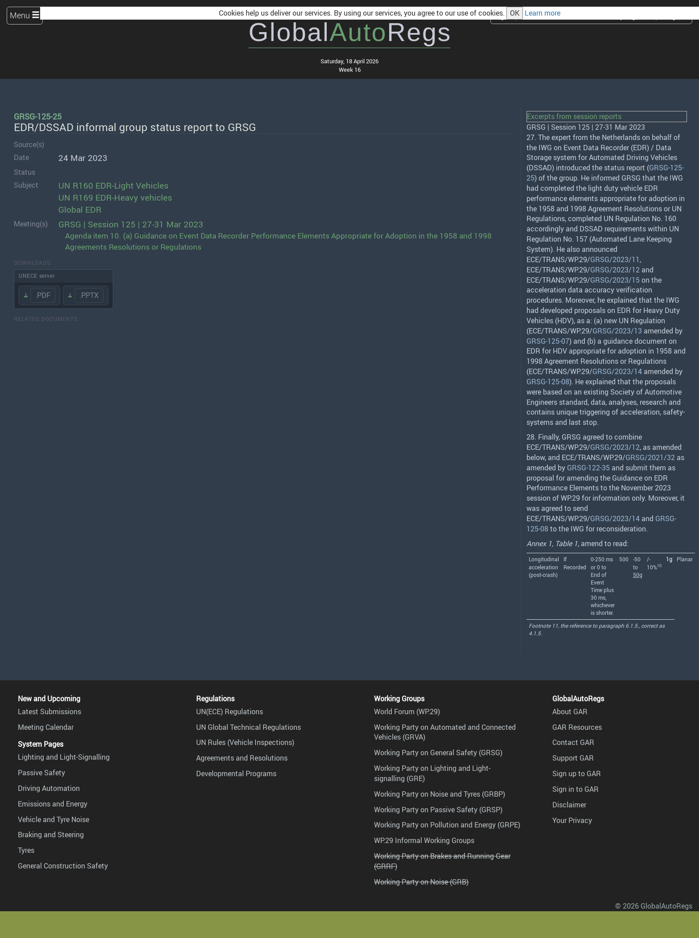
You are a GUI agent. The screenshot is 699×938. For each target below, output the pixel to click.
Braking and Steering (51, 834)
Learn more (542, 13)
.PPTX (89, 295)
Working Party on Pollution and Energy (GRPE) (447, 825)
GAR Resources (577, 727)
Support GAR (573, 758)
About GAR (570, 711)
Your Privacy (572, 820)
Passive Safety (41, 773)
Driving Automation (49, 788)
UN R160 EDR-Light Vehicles (113, 185)
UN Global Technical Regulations (248, 727)
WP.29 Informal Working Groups (424, 840)
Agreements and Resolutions (242, 758)
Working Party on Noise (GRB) (421, 882)
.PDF (42, 295)
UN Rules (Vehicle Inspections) (245, 742)
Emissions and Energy (52, 804)
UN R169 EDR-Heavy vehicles (115, 197)
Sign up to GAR (576, 773)
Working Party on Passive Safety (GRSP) (438, 810)
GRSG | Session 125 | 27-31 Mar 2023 (130, 224)
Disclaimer (569, 805)
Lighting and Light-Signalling (64, 757)
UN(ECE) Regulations (229, 711)
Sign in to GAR (575, 789)
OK (514, 13)
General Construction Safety (63, 866)
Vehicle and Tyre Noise (53, 819)
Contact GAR (573, 742)
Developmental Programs (236, 773)
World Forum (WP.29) (407, 711)
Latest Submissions (49, 711)
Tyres (26, 850)
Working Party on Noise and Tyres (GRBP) (439, 794)
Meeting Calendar (46, 727)
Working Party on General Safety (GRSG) (438, 752)
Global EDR (80, 209)
